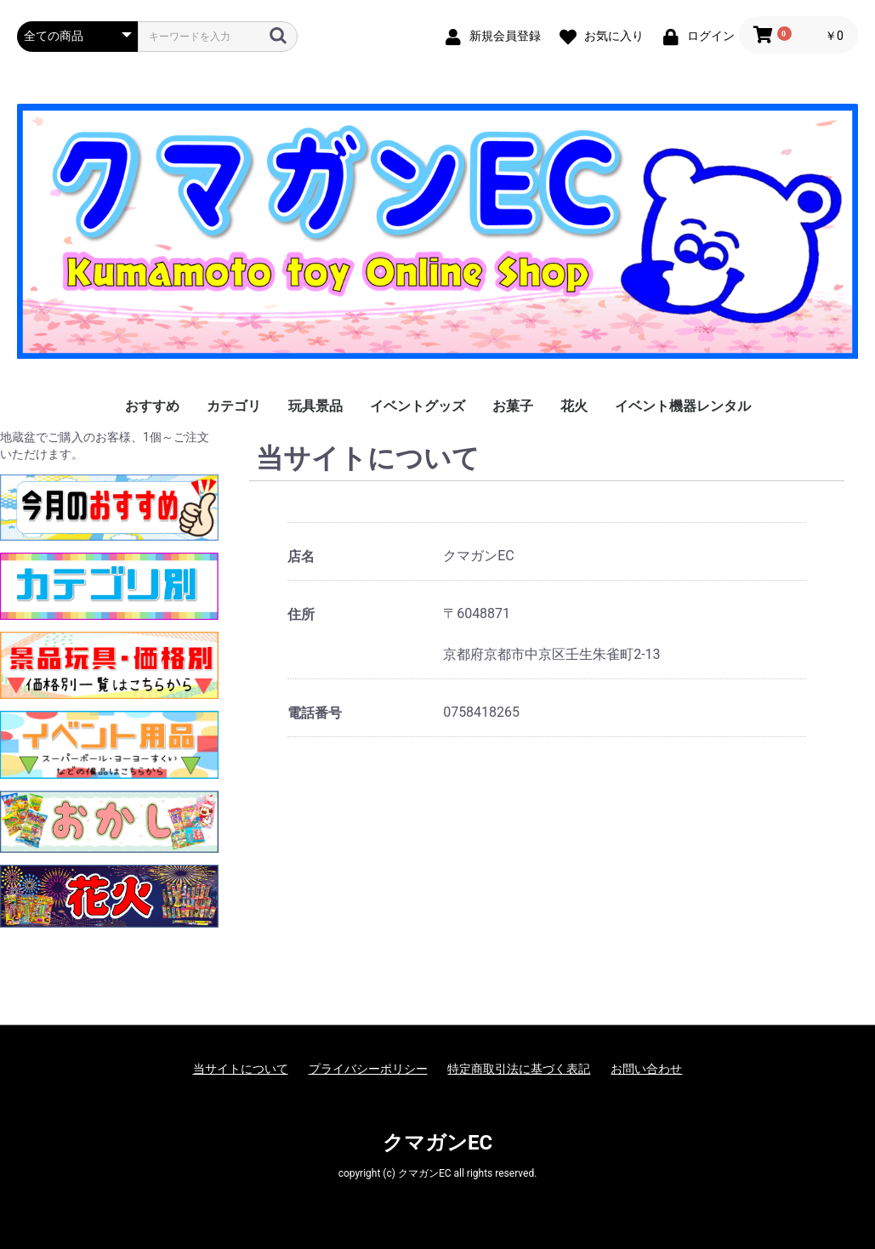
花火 (574, 406)
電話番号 (314, 713)
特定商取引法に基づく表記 (518, 1069)
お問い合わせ (646, 1069)
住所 (301, 614)
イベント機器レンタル (683, 406)
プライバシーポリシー (368, 1069)
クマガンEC (437, 1143)
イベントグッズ (417, 406)
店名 (301, 556)
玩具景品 (315, 406)
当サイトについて (240, 1069)
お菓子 (512, 406)
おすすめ (152, 406)
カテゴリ (234, 406)
